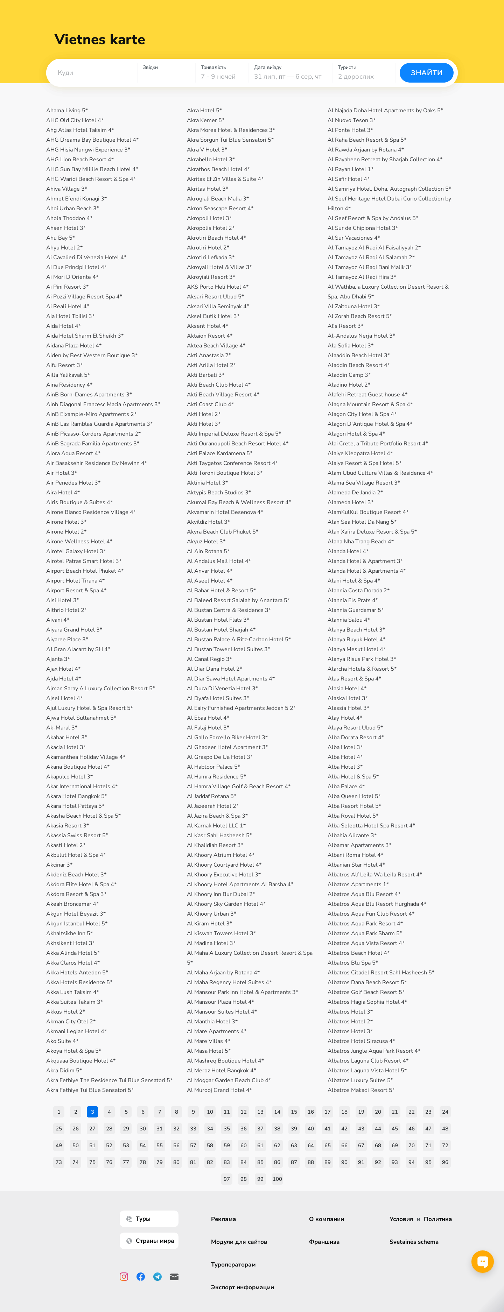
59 (227, 1145)
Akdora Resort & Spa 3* (76, 894)
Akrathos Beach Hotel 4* (218, 169)
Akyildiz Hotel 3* (208, 522)
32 (176, 1128)
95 (428, 1162)
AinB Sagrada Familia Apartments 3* (92, 443)
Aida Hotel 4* (63, 326)
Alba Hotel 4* (345, 757)
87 (294, 1162)
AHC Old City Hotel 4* (75, 120)
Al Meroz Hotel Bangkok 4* (221, 1070)
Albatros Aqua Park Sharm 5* (365, 933)
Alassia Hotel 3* (348, 708)
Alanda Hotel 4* (348, 551)
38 (277, 1128)
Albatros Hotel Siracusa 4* (361, 1041)
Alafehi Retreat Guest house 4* (367, 394)
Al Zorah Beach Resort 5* (360, 316)
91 (361, 1162)
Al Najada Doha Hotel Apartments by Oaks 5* (385, 110)
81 (193, 1162)
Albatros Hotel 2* (350, 1021)
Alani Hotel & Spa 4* (354, 581)
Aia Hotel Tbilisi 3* (70, 316)
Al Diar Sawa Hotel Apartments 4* (231, 679)
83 (227, 1162)
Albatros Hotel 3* (350, 1012)
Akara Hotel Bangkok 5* (76, 796)
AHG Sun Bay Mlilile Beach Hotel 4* (92, 169)
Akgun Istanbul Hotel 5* (76, 923)
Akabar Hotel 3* (66, 737)
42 (344, 1128)
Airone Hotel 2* (66, 532)
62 (277, 1145)
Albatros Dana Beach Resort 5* (367, 982)
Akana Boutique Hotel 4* (78, 767)
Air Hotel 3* (61, 473)
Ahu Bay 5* (60, 238)
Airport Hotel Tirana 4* (75, 581)
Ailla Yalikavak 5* (68, 375)
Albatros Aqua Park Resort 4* (365, 923)
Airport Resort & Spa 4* (76, 590)
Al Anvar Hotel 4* (209, 571)
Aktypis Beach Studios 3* (219, 492)
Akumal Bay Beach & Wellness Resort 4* (239, 502)
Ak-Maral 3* (61, 728)
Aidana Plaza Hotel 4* (74, 346)
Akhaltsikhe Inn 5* (69, 933)
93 (395, 1162)
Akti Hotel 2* (203, 414)
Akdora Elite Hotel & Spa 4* (81, 884)
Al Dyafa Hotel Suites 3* (218, 698)
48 (445, 1128)
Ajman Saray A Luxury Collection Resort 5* (100, 688)
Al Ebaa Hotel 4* (208, 718)
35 (227, 1128)
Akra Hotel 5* (204, 110)
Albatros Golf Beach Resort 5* (366, 992)
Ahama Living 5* (67, 110)
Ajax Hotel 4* (63, 669)
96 (445, 1162)
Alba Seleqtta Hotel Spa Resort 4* (371, 826)
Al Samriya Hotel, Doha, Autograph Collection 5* (389, 189)
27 (92, 1128)
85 (260, 1162)
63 (294, 1145)
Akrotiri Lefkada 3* (210, 257)
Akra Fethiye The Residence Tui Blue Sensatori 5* (109, 1080)
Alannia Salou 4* (349, 620)
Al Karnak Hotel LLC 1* (216, 826)
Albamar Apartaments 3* (359, 845)
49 (59, 1145)
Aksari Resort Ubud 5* (215, 297)
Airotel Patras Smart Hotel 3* (83, 561)
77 (126, 1162)
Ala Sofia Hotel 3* (350, 346)
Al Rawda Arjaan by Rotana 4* (366, 150)
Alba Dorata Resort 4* (356, 737)
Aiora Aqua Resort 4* (73, 453)
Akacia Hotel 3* (66, 747)
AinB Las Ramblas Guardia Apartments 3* (99, 424)
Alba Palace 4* (346, 786)
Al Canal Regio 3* (209, 659)
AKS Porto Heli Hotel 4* (217, 287)
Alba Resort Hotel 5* (354, 806)
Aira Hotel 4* (63, 492)
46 (411, 1128)
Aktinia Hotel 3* (207, 483)
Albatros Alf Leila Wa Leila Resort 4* (375, 875)
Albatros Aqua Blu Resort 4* (364, 894)
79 (159, 1162)
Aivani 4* (57, 620)
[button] (91, 73)
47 (428, 1128)
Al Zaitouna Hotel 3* (354, 306)
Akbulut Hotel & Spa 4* (76, 855)
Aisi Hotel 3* (62, 600)
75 (92, 1162)
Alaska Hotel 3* (348, 698)
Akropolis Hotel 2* (210, 228)
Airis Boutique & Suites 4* (79, 502)
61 (260, 1145)
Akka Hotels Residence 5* (79, 982)
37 (260, 1128)
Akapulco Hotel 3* (69, 777)
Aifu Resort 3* (64, 365)
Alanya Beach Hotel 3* (356, 630)
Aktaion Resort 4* (209, 336)
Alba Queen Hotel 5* (354, 796)
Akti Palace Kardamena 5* (219, 453)
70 (411, 1145)
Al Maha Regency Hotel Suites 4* (229, 982)
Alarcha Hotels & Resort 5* (362, 669)
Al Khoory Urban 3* (211, 914)
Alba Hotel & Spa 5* (353, 777)
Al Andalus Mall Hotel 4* (219, 561)
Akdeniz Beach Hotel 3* (76, 875)
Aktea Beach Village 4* (216, 346)
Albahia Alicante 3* (352, 835)
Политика (438, 1219)
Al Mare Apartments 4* (216, 1031)
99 (260, 1179)
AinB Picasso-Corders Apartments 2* (93, 434)
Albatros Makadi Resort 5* (361, 1090)
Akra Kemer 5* (205, 120)
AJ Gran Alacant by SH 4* (78, 649)
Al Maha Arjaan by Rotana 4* (223, 972)
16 (311, 1111)
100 (277, 1179)
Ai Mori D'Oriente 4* (72, 277)
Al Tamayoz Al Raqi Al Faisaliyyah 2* (374, 248)
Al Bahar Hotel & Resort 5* (221, 590)
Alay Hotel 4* (345, 718)
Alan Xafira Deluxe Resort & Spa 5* (372, 532)
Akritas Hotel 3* (207, 189)
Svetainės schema (414, 1242)
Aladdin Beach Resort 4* (359, 365)
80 (176, 1162)
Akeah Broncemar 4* (72, 904)
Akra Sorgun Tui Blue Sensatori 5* (230, 140)
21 (395, 1111)
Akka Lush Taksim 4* (72, 992)
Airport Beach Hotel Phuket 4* (85, 571)
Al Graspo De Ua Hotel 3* (220, 757)
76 (109, 1162)
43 (361, 1128)
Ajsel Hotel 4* (64, 698)
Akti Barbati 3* (205, 375)
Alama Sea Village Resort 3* (364, 483)
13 (260, 1111)
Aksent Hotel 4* (207, 326)
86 (277, 1162)
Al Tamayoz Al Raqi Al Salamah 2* (371, 257)
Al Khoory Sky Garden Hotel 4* (226, 904)
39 (294, 1128)
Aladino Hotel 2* (349, 385)
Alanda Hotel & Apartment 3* (365, 561)
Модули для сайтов (240, 1242)
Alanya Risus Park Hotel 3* (362, 659)
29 (126, 1128)
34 (210, 1128)
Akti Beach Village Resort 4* (223, 394)
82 (210, 1162)
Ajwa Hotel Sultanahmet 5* (81, 718)
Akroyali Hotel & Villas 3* (219, 267)
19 (361, 1111)
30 (143, 1128)
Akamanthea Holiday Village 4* (85, 757)
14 (277, 1111)
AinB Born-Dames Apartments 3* (89, 394)
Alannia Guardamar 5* (356, 610)
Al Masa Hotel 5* (209, 1051)
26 (75, 1128)
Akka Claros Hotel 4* (73, 963)
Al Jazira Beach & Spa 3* (217, 816)
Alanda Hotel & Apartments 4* (367, 571)
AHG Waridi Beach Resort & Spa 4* (91, 179)
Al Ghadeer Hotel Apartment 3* (227, 747)
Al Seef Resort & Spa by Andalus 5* (373, 218)
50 (75, 1145)
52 (109, 1145)
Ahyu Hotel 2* (64, 248)
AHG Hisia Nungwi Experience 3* (88, 150)
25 (59, 1128)
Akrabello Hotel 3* (211, 159)
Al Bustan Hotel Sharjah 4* (221, 630)
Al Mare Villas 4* (208, 1041)
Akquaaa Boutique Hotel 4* (80, 1061)
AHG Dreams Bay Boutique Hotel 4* (92, 140)
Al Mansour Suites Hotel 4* (222, 1012)
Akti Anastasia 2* (209, 355)
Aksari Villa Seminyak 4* (218, 306)
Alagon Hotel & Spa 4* (356, 434)
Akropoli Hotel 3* (209, 218)
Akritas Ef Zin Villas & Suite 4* (225, 179)
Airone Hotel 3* (66, 522)
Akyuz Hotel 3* (206, 541)
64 (311, 1145)
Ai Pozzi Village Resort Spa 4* (84, 297)
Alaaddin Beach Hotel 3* (359, 355)
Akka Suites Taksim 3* (74, 1002)
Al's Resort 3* (345, 326)
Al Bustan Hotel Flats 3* (218, 620)
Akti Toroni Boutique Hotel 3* (224, 473)
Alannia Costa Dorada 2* (359, 590)
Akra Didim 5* (64, 1070)
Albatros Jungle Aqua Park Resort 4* (374, 1051)
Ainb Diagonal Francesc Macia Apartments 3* (103, 404)
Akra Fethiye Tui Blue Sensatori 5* (90, 1090)
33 (193, 1128)
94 (411, 1162)
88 (311, 1162)
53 (126, 1145)
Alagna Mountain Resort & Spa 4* (370, 404)
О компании (327, 1219)
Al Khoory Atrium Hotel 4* (220, 855)
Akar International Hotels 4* (82, 786)
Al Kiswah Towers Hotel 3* (221, 933)
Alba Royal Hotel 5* (353, 816)
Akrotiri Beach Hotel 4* (216, 238)
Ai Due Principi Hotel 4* (76, 267)
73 (59, 1162)
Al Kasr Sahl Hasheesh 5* (219, 835)
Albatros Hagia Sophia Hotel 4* (367, 1002)
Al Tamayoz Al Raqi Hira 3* (362, 277)
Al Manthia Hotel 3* (212, 1021)
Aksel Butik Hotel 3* (213, 316)
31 (159, 1128)
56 (176, 1145)
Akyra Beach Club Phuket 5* (222, 532)
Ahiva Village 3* (66, 189)
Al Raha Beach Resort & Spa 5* (367, 140)
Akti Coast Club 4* (210, 404)
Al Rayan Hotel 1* (350, 169)
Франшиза (325, 1242)
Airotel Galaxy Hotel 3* (76, 551)
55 (159, 1145)
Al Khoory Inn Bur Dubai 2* (221, 894)
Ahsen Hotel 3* (66, 228)
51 (92, 1145)
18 (344, 1111)
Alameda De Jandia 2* (355, 492)
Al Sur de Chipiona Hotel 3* (363, 228)
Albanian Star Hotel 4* (356, 865)
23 (428, 1111)
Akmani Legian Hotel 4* (76, 1031)
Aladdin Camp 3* (349, 375)
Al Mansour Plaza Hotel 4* (220, 1002)
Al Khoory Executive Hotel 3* (224, 875)
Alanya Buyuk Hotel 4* (356, 639)
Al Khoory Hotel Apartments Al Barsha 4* (240, 884)
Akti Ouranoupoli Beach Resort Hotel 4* (237, 443)
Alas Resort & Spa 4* (354, 679)
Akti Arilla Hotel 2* (211, 365)
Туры (139, 1219)
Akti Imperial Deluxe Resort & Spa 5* (234, 434)
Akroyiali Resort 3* (211, 277)
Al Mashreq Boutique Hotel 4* (225, 1061)
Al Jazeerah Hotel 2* (213, 806)
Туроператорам (234, 1265)
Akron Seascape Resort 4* (220, 208)
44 (378, 1128)
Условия (401, 1219)
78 (143, 1162)
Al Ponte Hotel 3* (350, 130)
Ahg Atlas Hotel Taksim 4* (80, 130)
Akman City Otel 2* (71, 1021)
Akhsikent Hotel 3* (70, 943)
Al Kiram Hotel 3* (209, 923)
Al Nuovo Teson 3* (352, 120)
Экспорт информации (243, 1287)
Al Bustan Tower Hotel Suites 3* (228, 649)
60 (243, 1145)
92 (378, 1162)
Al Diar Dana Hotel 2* (214, 669)
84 (243, 1162)
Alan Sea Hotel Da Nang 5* (362, 522)
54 (143, 1145)
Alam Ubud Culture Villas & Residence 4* (380, 473)
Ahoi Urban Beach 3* (72, 208)
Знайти (427, 73)
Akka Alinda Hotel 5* (73, 953)
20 (378, 1111)
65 (327, 1145)
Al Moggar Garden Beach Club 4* (229, 1080)
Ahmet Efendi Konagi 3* (76, 199)
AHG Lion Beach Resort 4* (80, 159)
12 (243, 1111)
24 (445, 1111)
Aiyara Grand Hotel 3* (74, 630)
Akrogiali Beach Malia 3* (218, 199)
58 (210, 1145)
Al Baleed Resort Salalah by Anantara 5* (238, 600)
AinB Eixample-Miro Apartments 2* (91, 414)
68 (378, 1145)
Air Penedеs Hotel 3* (73, 483)
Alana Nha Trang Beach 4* (361, 541)
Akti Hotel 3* (203, 424)
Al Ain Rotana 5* (208, 551)
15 (294, 1111)
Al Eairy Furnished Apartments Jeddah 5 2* (241, 708)
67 (361, 1145)
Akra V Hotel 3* (207, 150)
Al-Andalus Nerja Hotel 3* (361, 336)
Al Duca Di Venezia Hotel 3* (222, 688)
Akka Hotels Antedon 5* (77, 972)
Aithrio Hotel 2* (66, 610)
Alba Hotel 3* (345, 747)
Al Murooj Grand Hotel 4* (219, 1090)
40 (311, 1128)
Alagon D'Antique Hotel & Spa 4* (370, 424)
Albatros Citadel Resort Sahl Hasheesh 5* (381, 972)
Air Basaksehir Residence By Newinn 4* (96, 463)
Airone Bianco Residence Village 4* (91, 512)
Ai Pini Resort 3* (67, 287)
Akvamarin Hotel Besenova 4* (225, 512)
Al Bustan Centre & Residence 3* (229, 610)
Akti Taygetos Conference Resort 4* (232, 463)
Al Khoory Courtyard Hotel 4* (224, 865)
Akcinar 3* (59, 865)
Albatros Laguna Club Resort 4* (368, 1061)
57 (193, 1145)
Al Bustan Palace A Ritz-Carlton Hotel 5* (239, 639)
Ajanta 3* (58, 659)
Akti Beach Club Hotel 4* (219, 385)
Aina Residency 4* (69, 385)
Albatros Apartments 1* (358, 884)
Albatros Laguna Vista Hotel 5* (367, 1070)
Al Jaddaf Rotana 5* (211, 796)
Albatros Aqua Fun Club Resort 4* (371, 914)
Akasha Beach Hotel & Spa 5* (83, 816)
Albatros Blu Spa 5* (353, 963)
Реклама (224, 1219)
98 (243, 1179)
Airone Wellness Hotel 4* (79, 541)
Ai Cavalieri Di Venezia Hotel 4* (86, 257)
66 (344, 1145)
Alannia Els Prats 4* (353, 600)
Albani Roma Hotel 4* (355, 855)
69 (395, 1145)
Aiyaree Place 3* (67, 639)
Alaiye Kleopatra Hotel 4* (360, 453)
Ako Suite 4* (62, 1041)
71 (428, 1145)
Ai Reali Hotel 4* (67, 306)
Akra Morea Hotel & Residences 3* (231, 130)
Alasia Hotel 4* (347, 688)
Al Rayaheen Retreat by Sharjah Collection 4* (385, 159)
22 (411, 1111)
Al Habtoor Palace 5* (213, 767)
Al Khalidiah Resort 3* (215, 845)
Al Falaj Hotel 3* (208, 728)
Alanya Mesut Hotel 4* (357, 649)
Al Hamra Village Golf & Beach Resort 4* (238, 786)
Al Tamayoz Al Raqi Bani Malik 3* (370, 267)
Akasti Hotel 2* (65, 845)
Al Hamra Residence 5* (216, 777)
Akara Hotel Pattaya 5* (75, 806)
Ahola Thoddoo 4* (69, 218)
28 (109, 1128)
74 (75, 1162)
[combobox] (91, 73)
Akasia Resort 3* (67, 826)
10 (210, 1111)
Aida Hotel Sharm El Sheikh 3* (85, 336)
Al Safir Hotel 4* (349, 179)
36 (243, 1128)
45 (395, 1128)
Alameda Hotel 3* (350, 502)
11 (227, 1111)
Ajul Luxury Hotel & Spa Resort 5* (89, 708)
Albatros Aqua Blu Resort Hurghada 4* (377, 904)
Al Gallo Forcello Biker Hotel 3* (227, 737)
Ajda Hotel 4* (63, 679)
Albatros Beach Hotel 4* (359, 953)
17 (327, 1111)
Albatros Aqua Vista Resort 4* (366, 943)
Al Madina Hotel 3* (211, 943)
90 (344, 1162)
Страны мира (151, 1241)
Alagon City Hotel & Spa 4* (362, 414)
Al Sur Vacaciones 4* (354, 238)
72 (445, 1145)
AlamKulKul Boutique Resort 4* (368, 512)
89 (327, 1162)
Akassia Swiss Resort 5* (77, 835)
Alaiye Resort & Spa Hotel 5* (364, 463)
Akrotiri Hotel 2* (208, 248)
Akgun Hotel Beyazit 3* (76, 914)
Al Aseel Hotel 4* (209, 581)
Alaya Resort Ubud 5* (355, 728)
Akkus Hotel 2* (65, 1012)
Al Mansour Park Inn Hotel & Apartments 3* (242, 992)
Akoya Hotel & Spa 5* (73, 1051)
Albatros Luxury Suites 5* (360, 1080)
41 (327, 1128)
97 (227, 1179)
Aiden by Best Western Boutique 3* (92, 355)
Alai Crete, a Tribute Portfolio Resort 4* (378, 443)
